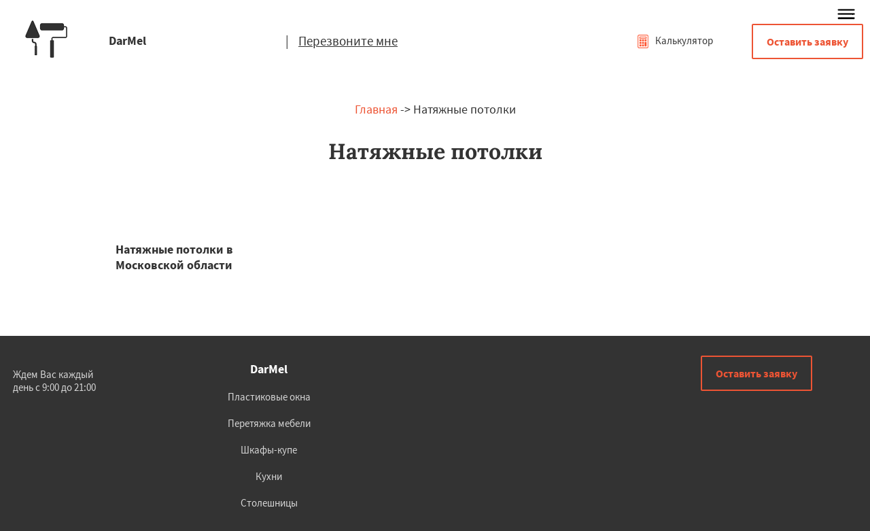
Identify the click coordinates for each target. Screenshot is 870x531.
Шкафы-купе (269, 449)
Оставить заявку (807, 41)
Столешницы (269, 502)
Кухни (269, 476)
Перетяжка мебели (269, 423)
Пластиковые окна (269, 396)
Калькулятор (674, 40)
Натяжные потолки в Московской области (174, 257)
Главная (376, 109)
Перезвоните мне (348, 41)
